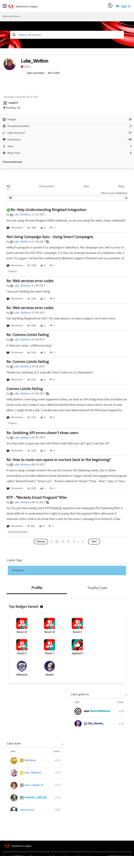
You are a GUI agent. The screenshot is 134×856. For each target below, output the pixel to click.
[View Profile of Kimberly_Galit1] (33, 797)
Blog (121, 186)
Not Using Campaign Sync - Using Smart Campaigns (49, 237)
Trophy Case (97, 588)
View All (99, 695)
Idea (86, 186)
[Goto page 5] (74, 541)
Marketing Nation (11, 16)
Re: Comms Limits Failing (27, 335)
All (8, 186)
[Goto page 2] (57, 541)
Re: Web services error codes (29, 281)
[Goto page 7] (82, 541)
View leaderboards (12, 162)
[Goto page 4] (68, 541)
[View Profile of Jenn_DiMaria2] (32, 772)
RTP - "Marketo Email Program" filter (36, 498)
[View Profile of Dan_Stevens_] (96, 723)
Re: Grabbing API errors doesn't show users (42, 433)
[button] (14, 35)
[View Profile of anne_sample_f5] (33, 785)
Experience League (27, 6)
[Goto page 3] (62, 541)
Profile (36, 588)
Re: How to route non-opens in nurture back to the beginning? (58, 460)
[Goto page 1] (51, 541)
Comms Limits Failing (24, 389)
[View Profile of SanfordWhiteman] (100, 711)
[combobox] (67, 35)
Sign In (126, 6)
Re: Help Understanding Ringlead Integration (48, 210)
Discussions (46, 186)
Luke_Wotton (21, 214)
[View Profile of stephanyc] (30, 760)
